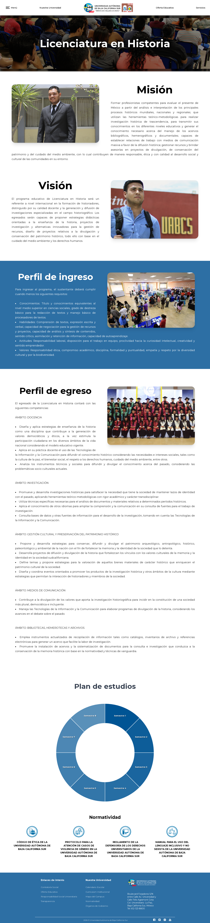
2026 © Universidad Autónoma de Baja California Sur (105, 920)
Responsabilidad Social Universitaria (59, 896)
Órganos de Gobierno (97, 906)
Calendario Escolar (95, 887)
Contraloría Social (49, 887)
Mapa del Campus (95, 896)
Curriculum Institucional (98, 892)
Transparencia (48, 901)
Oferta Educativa (165, 7)
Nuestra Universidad (50, 7)
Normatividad (92, 901)
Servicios (200, 7)
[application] (105, 752)
